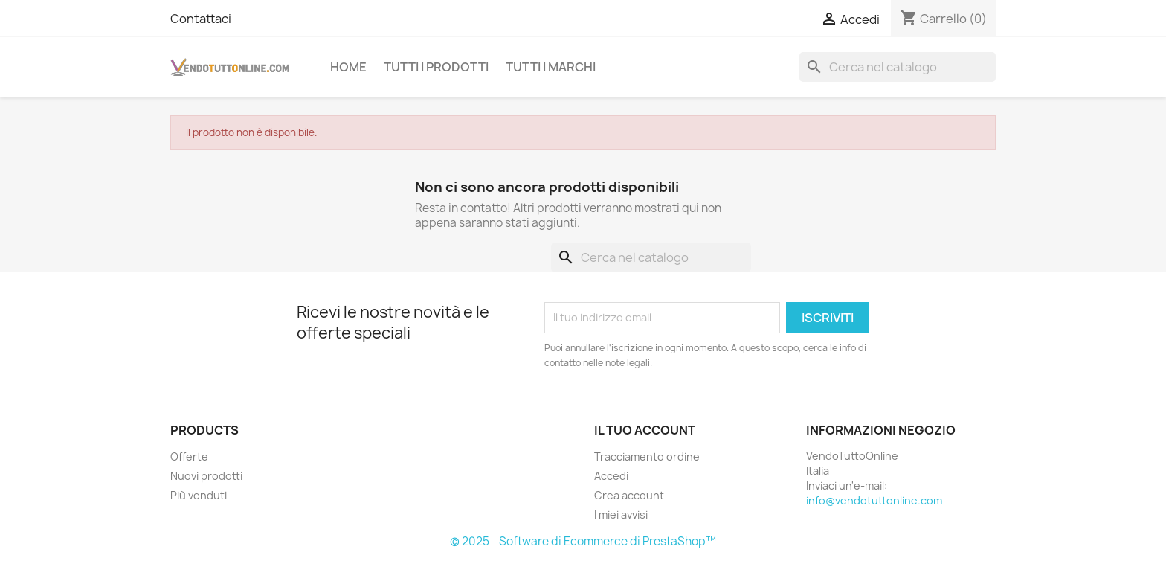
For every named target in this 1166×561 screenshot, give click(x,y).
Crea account (629, 495)
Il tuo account (644, 430)
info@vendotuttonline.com (874, 500)
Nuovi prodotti (206, 476)
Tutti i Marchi (551, 67)
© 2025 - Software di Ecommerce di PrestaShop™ (583, 541)
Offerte (189, 456)
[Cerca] (897, 67)
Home (348, 67)
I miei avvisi (621, 514)
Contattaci (200, 18)
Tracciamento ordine (647, 456)
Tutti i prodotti (436, 67)
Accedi (611, 476)
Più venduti (198, 495)
